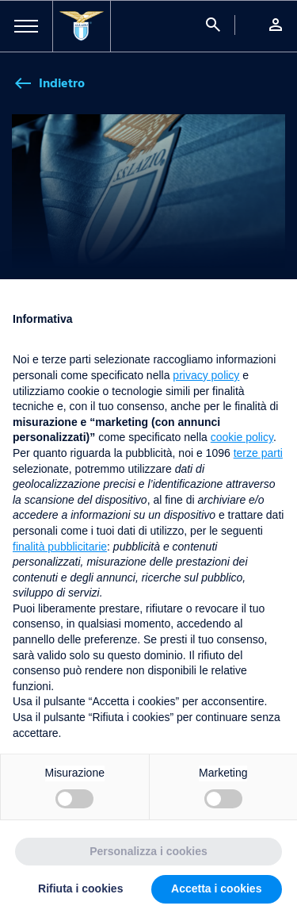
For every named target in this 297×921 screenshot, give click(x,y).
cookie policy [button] (242, 437)
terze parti (258, 453)
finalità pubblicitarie (60, 546)
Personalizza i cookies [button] (148, 851)
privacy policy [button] (206, 375)
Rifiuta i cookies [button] (80, 888)
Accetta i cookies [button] (216, 888)
